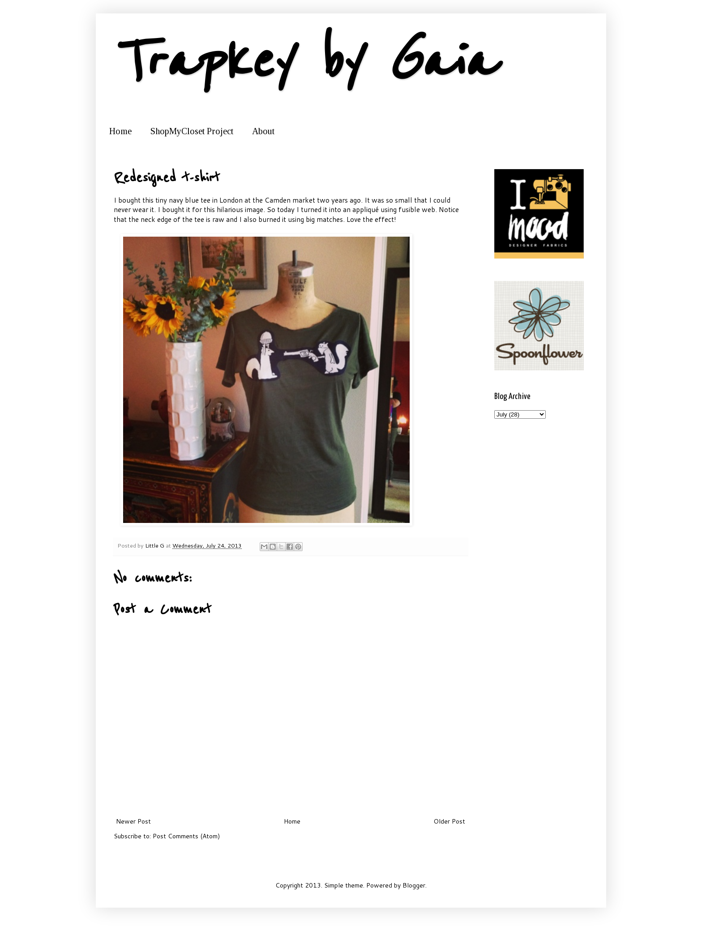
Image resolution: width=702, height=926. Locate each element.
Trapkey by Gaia (304, 61)
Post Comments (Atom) (186, 836)
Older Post (449, 821)
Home (120, 131)
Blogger (413, 885)
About (263, 131)
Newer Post (133, 821)
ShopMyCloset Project (191, 131)
